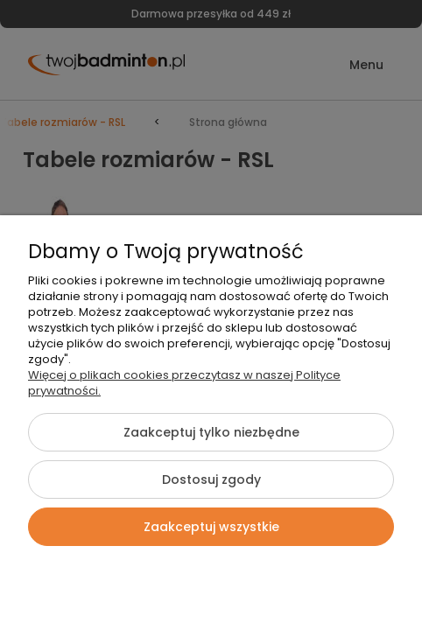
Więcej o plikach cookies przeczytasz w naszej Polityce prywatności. (184, 383)
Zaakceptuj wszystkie (211, 527)
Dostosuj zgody (211, 479)
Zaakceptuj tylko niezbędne (211, 432)
